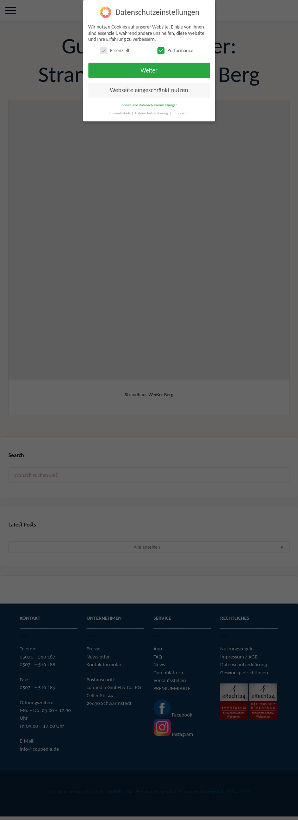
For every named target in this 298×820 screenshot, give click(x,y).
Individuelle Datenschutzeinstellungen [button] (149, 105)
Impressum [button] (181, 113)
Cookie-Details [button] (119, 113)
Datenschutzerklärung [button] (152, 113)
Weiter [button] (149, 70)
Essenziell (114, 50)
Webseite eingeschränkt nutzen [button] (149, 90)
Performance (175, 50)
